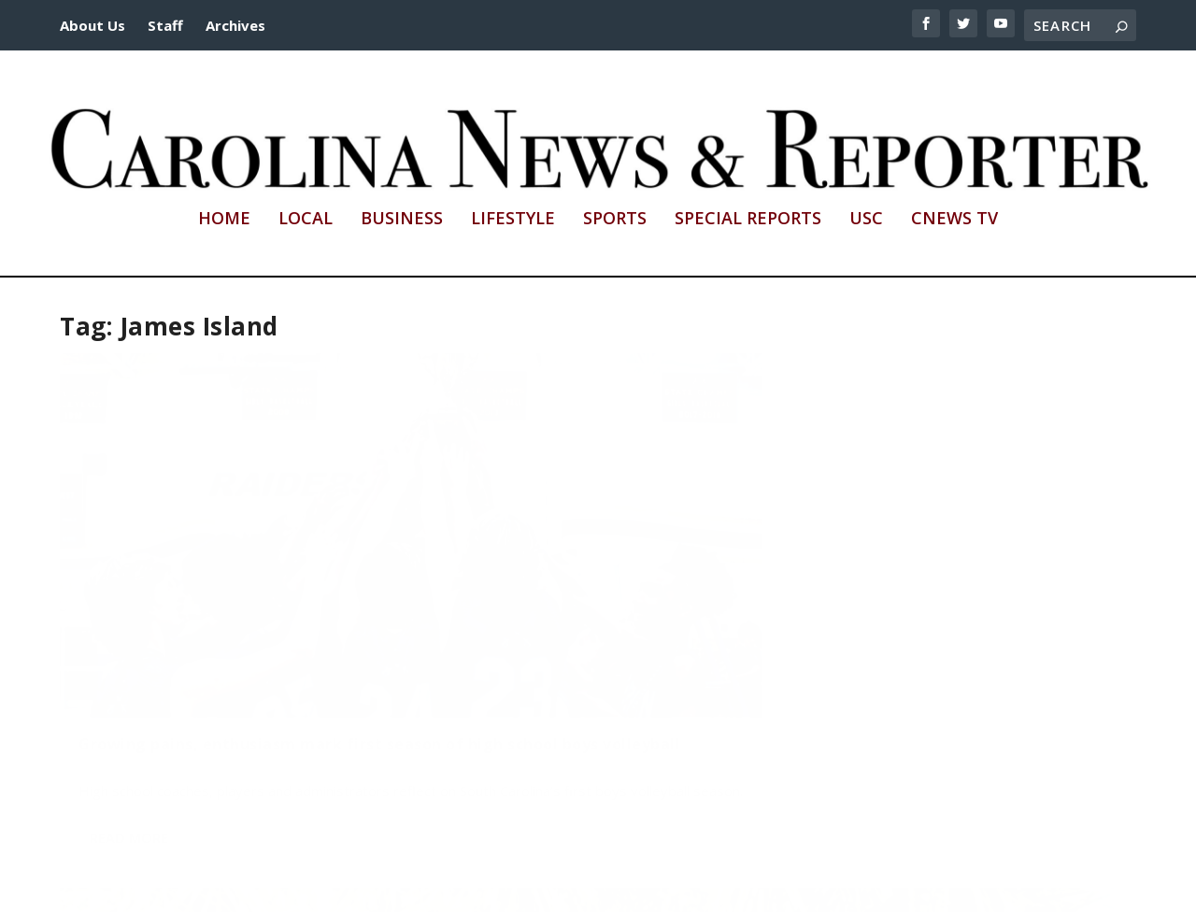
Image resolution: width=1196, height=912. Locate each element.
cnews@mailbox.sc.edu (866, 887)
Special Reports (748, 219)
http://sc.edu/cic (520, 887)
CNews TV (954, 219)
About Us (92, 25)
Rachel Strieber (493, 626)
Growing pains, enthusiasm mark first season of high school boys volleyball (210, 599)
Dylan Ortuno (129, 643)
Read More (129, 747)
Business (402, 219)
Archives (235, 25)
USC (866, 219)
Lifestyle (513, 219)
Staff (165, 25)
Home (224, 219)
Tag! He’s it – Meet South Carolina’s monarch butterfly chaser (578, 590)
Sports (615, 219)
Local (305, 219)
